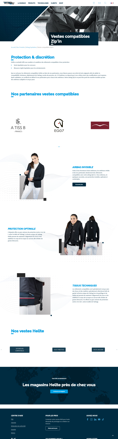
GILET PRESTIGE (59, 350)
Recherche (106, 3)
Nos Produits (21, 47)
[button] (112, 3)
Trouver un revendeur (94, 3)
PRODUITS (31, 3)
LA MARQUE (22, 3)
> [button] (116, 350)
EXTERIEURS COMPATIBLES (19, 350)
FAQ (12, 419)
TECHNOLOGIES (43, 3)
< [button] (1, 350)
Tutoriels (13, 422)
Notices (13, 433)
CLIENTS (54, 3)
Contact (100, 3)
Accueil (13, 47)
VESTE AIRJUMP (98, 350)
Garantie (13, 429)
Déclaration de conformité (18, 426)
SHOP (61, 3)
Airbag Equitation (31, 47)
